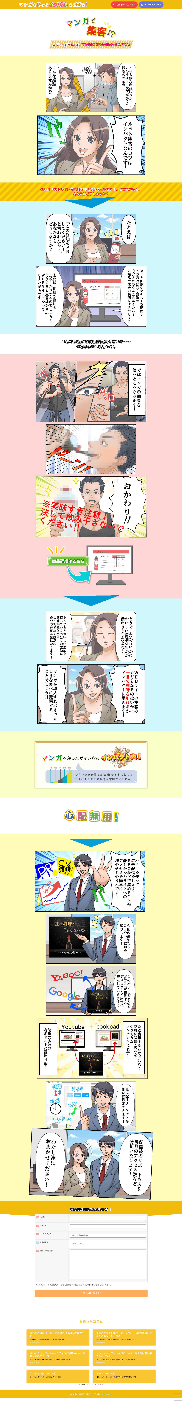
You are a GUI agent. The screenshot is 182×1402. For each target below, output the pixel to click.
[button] (124, 4)
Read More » (34, 1400)
